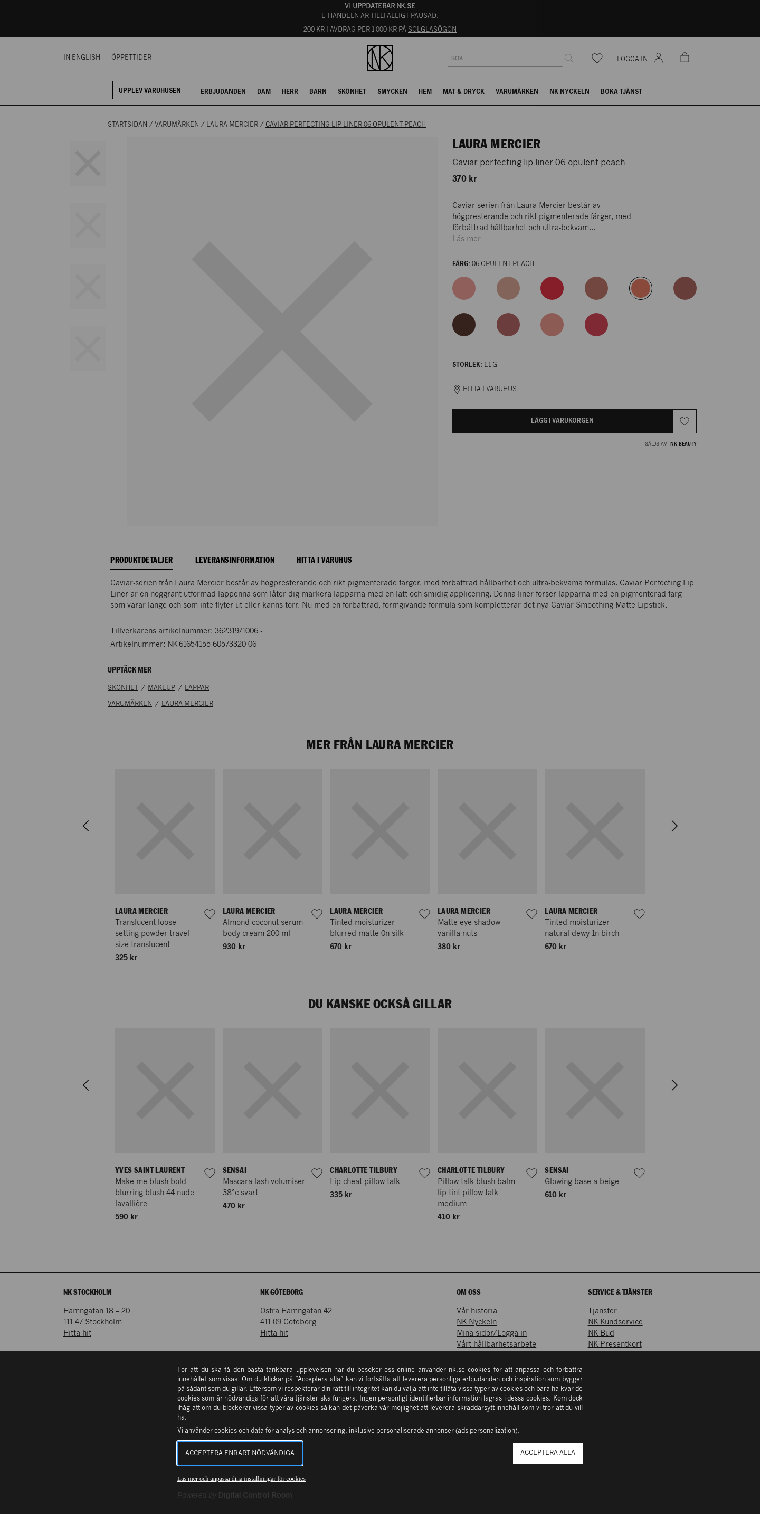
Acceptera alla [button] (547, 1453)
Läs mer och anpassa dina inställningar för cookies (241, 1478)
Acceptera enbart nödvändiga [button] (239, 1453)
